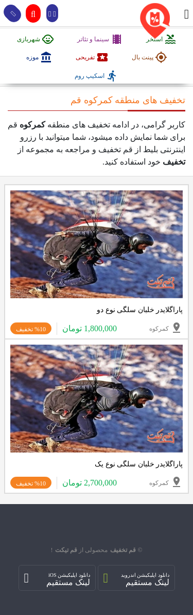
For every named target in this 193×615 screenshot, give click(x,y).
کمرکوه (166, 327)
